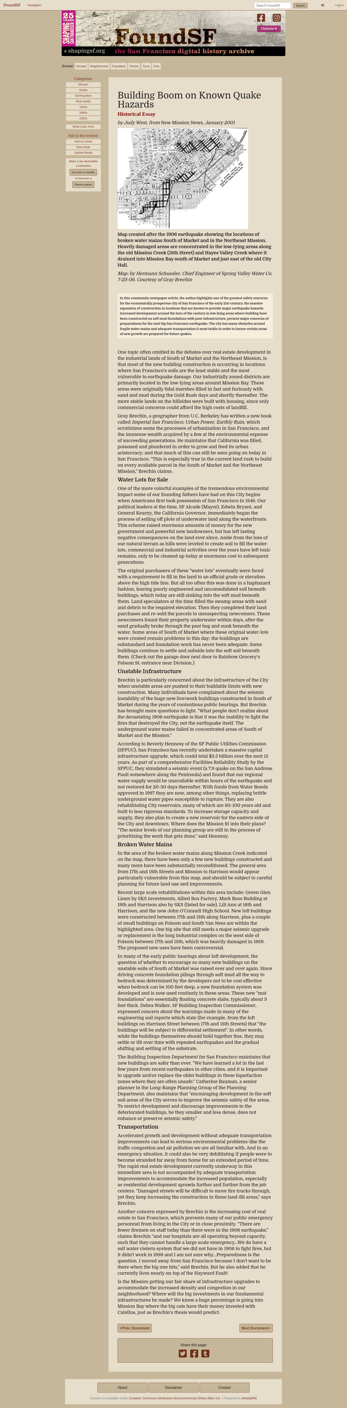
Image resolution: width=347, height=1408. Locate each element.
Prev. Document (135, 1328)
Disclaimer (173, 1388)
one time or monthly (83, 172)
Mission (83, 84)
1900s (83, 107)
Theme (134, 66)
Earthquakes (83, 95)
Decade (81, 66)
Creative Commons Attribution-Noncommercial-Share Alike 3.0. (175, 1398)
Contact (224, 1388)
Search (300, 5)
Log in (340, 5)
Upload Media (83, 152)
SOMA (83, 90)
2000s (83, 118)
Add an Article (83, 141)
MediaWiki (249, 1398)
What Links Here (83, 126)
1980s (83, 112)
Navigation (35, 5)
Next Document (256, 1328)
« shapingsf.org (84, 51)
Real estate (83, 101)
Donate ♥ (269, 29)
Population (119, 66)
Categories (83, 79)
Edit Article (83, 147)
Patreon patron (83, 184)
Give (156, 66)
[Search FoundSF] (272, 5)
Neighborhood (99, 66)
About (122, 1388)
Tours (146, 66)
